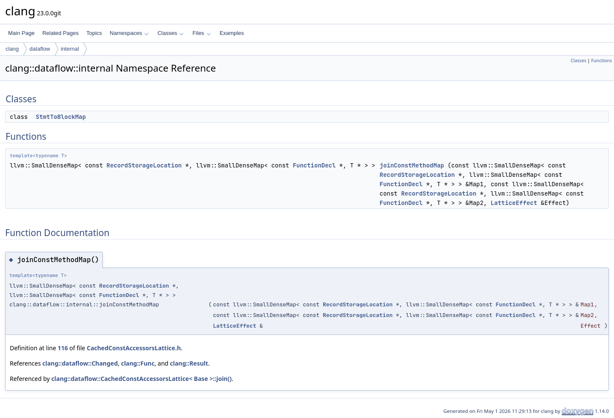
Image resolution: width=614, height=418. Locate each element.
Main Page (21, 33)
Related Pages (60, 33)
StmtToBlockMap (61, 117)
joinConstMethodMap (411, 165)
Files (201, 33)
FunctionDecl (314, 165)
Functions (601, 60)
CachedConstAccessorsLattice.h (134, 348)
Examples (232, 33)
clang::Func (138, 363)
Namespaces (129, 33)
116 (63, 348)
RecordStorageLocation (144, 165)
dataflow (39, 49)
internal (70, 49)
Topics (94, 33)
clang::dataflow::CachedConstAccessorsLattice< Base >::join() (141, 379)
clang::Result (189, 363)
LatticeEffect (514, 203)
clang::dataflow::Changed (80, 363)
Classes (170, 33)
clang (12, 49)
